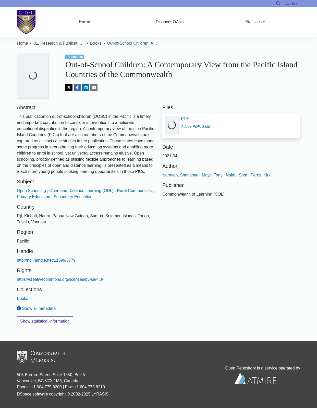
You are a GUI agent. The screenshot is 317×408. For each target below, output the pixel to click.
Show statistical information (45, 321)
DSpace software (32, 394)
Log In (290, 3)
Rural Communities (135, 190)
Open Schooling (32, 190)
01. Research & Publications (58, 43)
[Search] (278, 3)
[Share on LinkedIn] (85, 87)
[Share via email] (93, 87)
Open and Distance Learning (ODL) (82, 190)
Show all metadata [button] (36, 308)
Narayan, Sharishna (181, 175)
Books (95, 43)
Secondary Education (73, 197)
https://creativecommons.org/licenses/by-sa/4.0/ (60, 279)
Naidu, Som (237, 175)
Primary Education (34, 197)
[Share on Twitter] (68, 87)
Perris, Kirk (261, 175)
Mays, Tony (213, 175)
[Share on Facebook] (77, 87)
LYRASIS (100, 394)
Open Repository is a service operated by (255, 375)
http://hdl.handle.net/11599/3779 (46, 260)
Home (84, 22)
